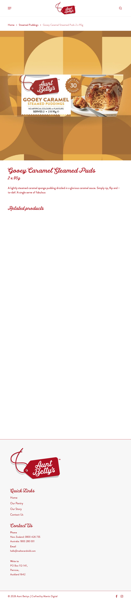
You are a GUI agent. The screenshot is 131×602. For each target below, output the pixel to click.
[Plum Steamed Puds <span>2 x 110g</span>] (93, 345)
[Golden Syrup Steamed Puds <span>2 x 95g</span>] (35, 345)
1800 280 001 (27, 541)
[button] (9, 8)
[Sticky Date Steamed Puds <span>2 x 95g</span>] (93, 293)
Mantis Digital (50, 596)
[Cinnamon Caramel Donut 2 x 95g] (35, 240)
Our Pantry (16, 503)
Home (11, 25)
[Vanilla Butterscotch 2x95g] (93, 397)
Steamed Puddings (28, 25)
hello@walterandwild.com (23, 551)
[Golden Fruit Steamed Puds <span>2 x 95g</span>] (93, 240)
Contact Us (16, 515)
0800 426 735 (32, 537)
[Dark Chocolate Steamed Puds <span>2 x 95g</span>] (35, 293)
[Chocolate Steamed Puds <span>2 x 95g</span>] (35, 397)
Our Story (16, 509)
